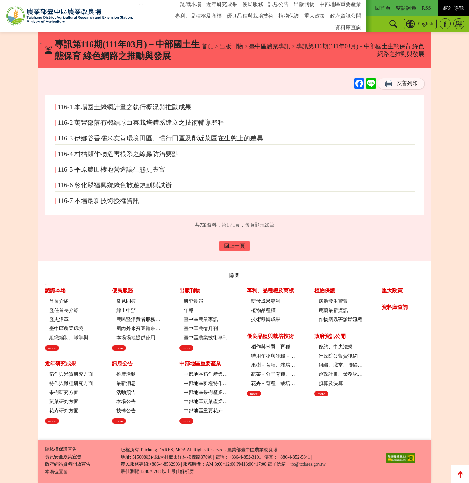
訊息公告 (278, 4)
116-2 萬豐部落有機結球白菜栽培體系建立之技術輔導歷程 (141, 122)
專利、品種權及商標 (198, 16)
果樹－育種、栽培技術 (273, 365)
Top (460, 474)
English (425, 23)
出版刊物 (304, 4)
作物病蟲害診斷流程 (340, 319)
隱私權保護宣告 (61, 449)
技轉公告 (126, 410)
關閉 (234, 275)
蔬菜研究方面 (63, 401)
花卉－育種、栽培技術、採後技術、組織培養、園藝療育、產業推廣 (273, 383)
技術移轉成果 (265, 319)
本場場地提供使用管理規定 (138, 337)
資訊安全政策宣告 (63, 456)
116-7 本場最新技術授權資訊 (99, 200)
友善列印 (407, 83)
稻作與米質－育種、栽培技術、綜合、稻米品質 (273, 346)
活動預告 (126, 392)
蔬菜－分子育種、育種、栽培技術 (273, 374)
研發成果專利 (265, 301)
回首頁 (383, 8)
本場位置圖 (56, 471)
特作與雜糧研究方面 (71, 383)
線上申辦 (126, 310)
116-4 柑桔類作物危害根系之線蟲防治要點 (118, 153)
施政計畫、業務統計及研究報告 (340, 374)
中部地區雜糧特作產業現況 (206, 383)
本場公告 (126, 401)
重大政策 (314, 16)
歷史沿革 (59, 319)
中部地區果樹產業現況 (206, 392)
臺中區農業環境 (66, 328)
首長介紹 (59, 301)
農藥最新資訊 (333, 310)
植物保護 (288, 16)
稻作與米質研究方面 (71, 374)
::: (141, 3)
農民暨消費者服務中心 (138, 319)
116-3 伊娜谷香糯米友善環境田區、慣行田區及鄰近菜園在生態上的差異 (160, 138)
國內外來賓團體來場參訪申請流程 (138, 328)
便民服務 (252, 4)
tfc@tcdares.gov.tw (307, 464)
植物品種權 (263, 310)
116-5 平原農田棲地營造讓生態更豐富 (112, 169)
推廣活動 (126, 374)
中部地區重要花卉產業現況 (206, 410)
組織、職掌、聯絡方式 (340, 365)
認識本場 (190, 4)
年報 (188, 310)
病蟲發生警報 (333, 301)
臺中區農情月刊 (201, 328)
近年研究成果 (221, 4)
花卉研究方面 (63, 410)
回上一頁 (234, 246)
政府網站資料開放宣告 (68, 464)
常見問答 (126, 301)
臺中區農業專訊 (270, 46)
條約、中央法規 (336, 346)
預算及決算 (331, 383)
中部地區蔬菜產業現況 (206, 401)
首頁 (207, 46)
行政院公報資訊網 (338, 356)
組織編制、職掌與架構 (71, 337)
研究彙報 (193, 301)
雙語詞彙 (406, 8)
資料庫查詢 (348, 27)
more (52, 348)
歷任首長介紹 (63, 310)
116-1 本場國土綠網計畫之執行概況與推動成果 (125, 106)
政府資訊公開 (345, 16)
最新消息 (126, 383)
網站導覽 (453, 8)
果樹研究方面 (63, 392)
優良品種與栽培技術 (250, 16)
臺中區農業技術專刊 (206, 337)
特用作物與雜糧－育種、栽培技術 (273, 356)
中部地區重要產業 (340, 4)
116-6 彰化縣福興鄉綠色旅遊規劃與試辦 (115, 185)
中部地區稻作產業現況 (206, 374)
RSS (426, 8)
